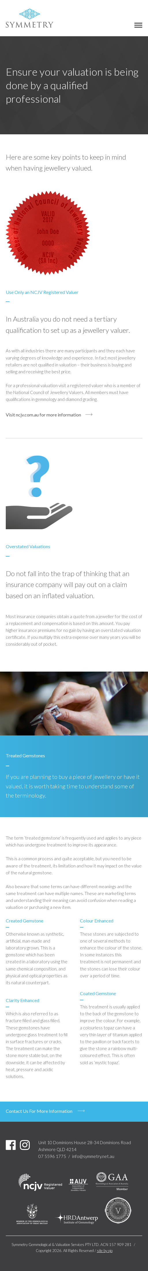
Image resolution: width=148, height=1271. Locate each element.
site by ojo (105, 1250)
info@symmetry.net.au (93, 1156)
